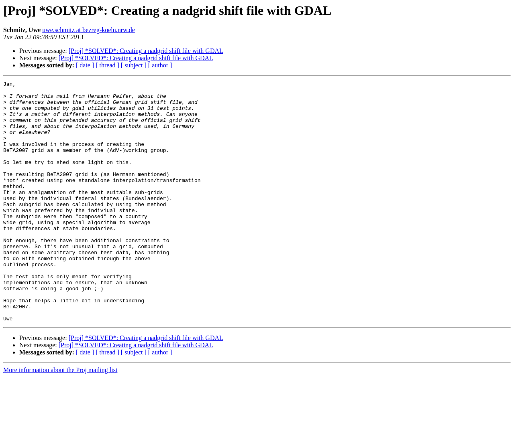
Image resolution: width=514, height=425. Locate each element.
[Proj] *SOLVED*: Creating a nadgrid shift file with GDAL (146, 50)
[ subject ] (134, 65)
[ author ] (160, 65)
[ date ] (85, 65)
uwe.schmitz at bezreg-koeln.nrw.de (88, 29)
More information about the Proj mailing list (60, 418)
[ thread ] (107, 65)
